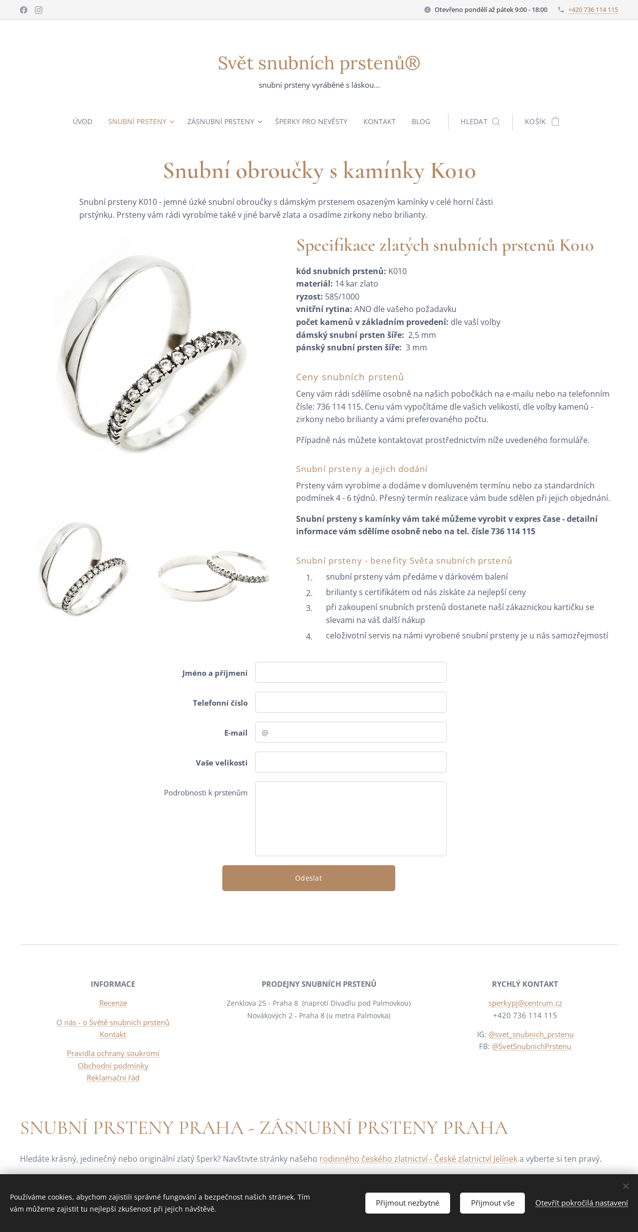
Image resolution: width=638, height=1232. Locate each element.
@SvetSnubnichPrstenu (531, 1046)
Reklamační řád (113, 1077)
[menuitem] (82, 121)
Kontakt (113, 1034)
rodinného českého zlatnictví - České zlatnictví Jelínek (418, 1158)
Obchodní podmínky (113, 1066)
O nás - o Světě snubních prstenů (112, 1022)
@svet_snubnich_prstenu (530, 1034)
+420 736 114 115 (593, 9)
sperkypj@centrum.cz (525, 1003)
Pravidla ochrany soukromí (113, 1053)
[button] (485, 121)
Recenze (113, 1003)
